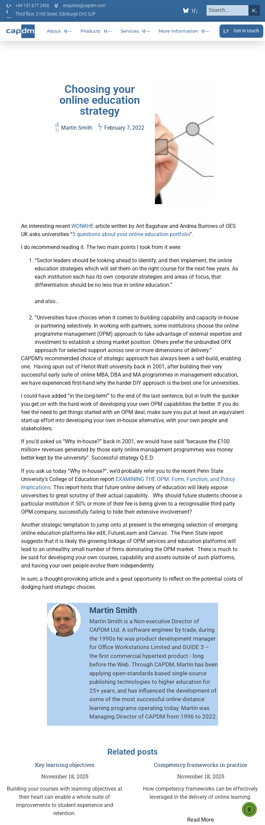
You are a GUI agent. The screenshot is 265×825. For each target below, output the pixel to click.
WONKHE (82, 226)
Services (135, 31)
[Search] (254, 10)
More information (184, 31)
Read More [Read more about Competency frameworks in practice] (200, 819)
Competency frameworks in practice (200, 764)
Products (96, 31)
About (59, 31)
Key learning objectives (64, 764)
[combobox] (227, 10)
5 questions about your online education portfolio (131, 234)
